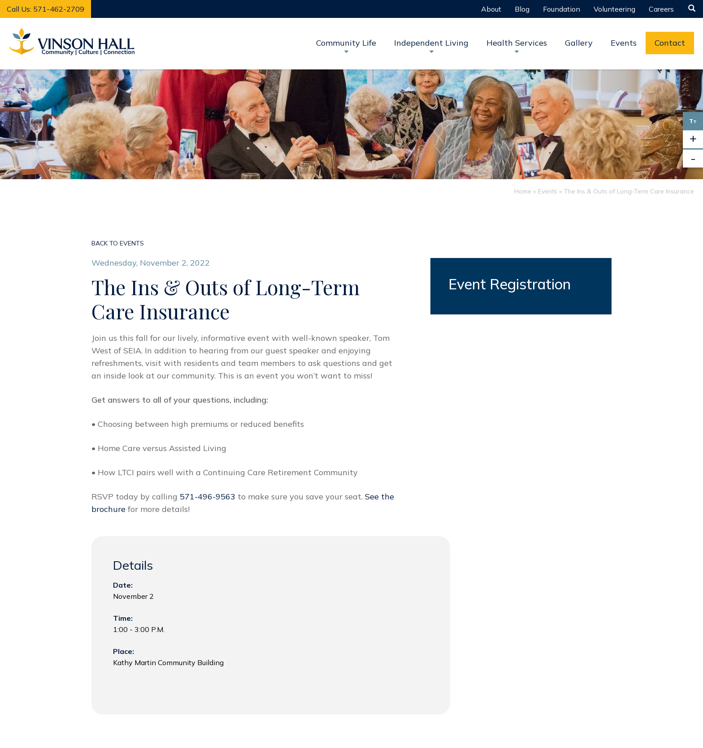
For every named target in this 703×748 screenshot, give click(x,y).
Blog (522, 8)
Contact (670, 43)
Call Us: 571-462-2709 (45, 8)
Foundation (561, 8)
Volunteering (614, 8)
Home (522, 191)
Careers (661, 8)
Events (624, 43)
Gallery (579, 43)
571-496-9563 (209, 496)
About (491, 8)
